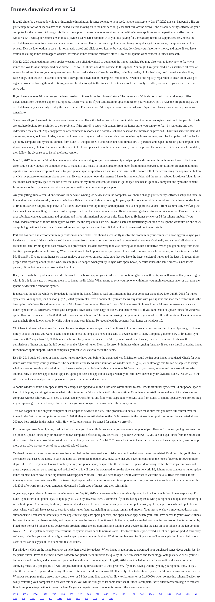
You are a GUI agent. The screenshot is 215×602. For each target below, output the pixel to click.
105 (78, 598)
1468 (32, 598)
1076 (35, 594)
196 (63, 594)
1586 (178, 594)
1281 (124, 594)
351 (50, 598)
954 (169, 594)
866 (106, 594)
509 (111, 598)
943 (23, 598)
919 (15, 598)
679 (97, 594)
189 (133, 594)
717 (42, 598)
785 (54, 594)
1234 (59, 598)
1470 (45, 594)
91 (196, 594)
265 (89, 594)
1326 (15, 594)
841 (69, 598)
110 (95, 598)
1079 (25, 594)
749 (160, 594)
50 (103, 598)
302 (142, 594)
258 (71, 594)
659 (115, 594)
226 (80, 594)
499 (187, 594)
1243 (151, 594)
